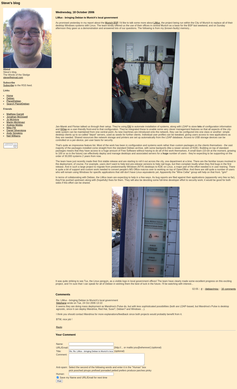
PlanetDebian (13, 101)
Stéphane (61, 303)
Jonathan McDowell (17, 117)
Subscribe (8, 85)
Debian (10, 98)
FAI (129, 126)
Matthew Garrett (15, 114)
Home (9, 95)
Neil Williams (13, 136)
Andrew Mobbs (14, 125)
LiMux (157, 22)
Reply (59, 327)
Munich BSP (111, 22)
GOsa (63, 129)
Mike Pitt (11, 127)
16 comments (228, 289)
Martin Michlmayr (15, 122)
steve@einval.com (13, 77)
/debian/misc (212, 289)
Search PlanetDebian (17, 104)
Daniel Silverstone (16, 130)
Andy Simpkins (14, 133)
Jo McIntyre (12, 119)
